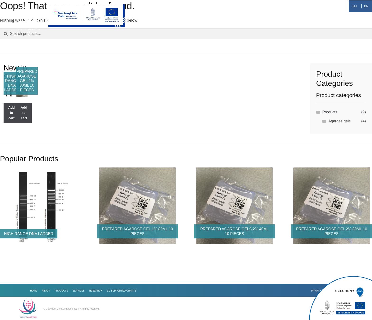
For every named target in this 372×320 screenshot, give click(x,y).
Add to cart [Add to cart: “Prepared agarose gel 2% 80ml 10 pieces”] (24, 113)
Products (224, 23)
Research (284, 23)
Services (254, 23)
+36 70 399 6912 (326, 6)
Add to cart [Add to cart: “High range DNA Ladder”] (11, 113)
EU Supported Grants (328, 23)
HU (355, 6)
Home (175, 23)
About (197, 23)
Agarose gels (339, 121)
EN (366, 6)
